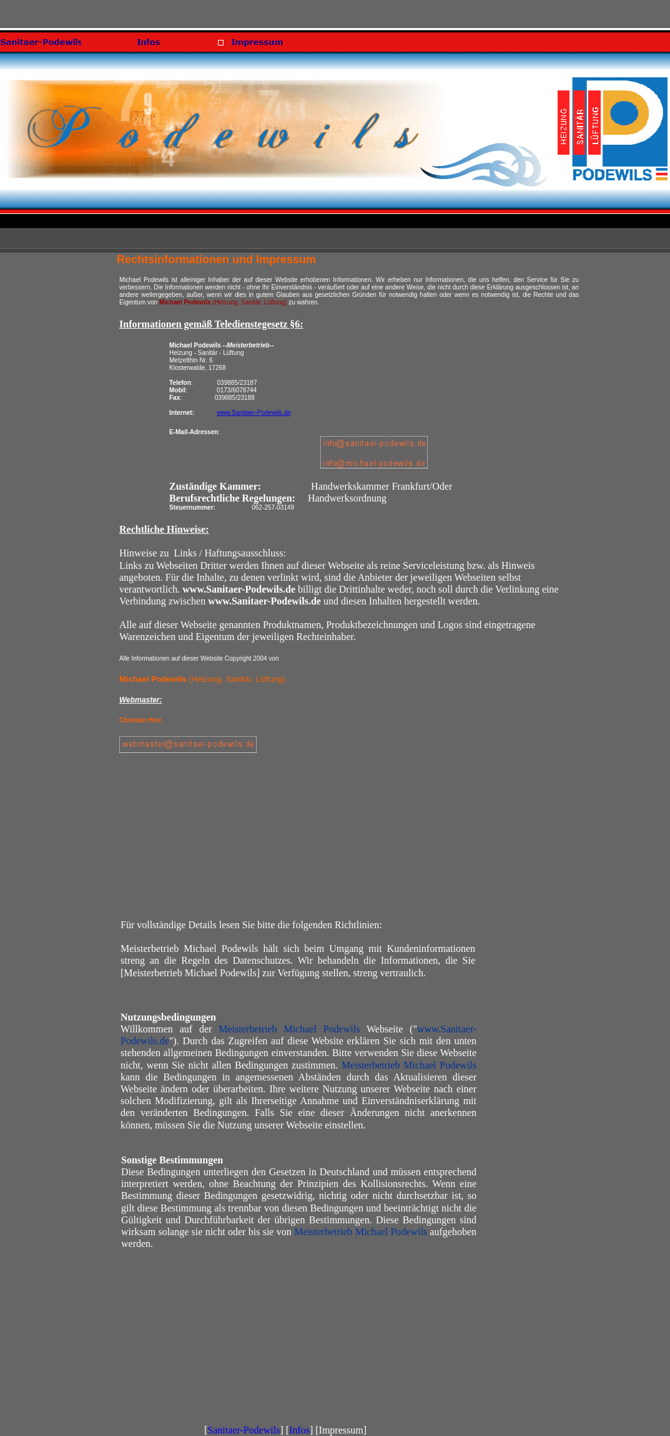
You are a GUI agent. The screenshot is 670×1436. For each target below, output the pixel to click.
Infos (299, 1430)
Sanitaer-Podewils (243, 1430)
